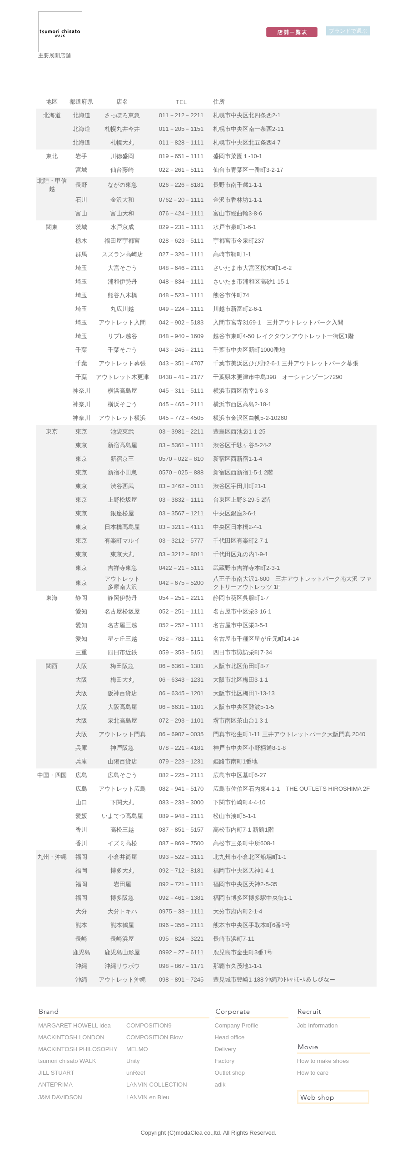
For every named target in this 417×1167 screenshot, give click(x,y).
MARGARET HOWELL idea (74, 1025)
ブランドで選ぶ (348, 31)
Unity (133, 1060)
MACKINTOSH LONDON (71, 1037)
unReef (135, 1072)
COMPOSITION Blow (154, 1037)
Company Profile (236, 1025)
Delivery (225, 1049)
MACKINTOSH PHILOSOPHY (78, 1049)
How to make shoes (323, 1060)
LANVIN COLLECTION (156, 1084)
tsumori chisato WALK (67, 1060)
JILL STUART (56, 1072)
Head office (230, 1037)
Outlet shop (230, 1072)
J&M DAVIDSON (60, 1097)
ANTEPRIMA (55, 1084)
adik (220, 1084)
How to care (312, 1072)
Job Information (317, 1025)
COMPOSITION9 (149, 1025)
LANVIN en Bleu (147, 1097)
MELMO (137, 1049)
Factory (224, 1060)
